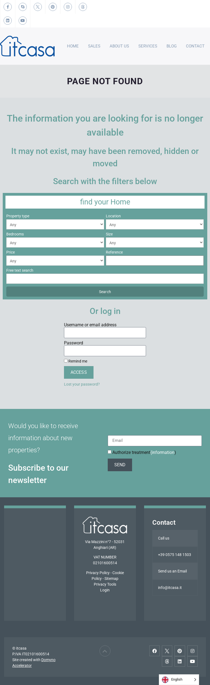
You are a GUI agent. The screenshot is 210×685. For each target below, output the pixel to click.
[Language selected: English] (179, 679)
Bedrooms (15, 234)
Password (73, 343)
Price (10, 252)
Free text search (19, 270)
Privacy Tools (105, 584)
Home (73, 46)
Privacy (92, 573)
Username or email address (90, 325)
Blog (172, 46)
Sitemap (111, 578)
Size (109, 234)
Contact (195, 46)
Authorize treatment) (144, 452)
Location (113, 216)
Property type (17, 216)
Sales (94, 46)
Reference (114, 252)
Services (147, 46)
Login (105, 590)
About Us (119, 46)
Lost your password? (82, 384)
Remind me (75, 361)
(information (162, 452)
